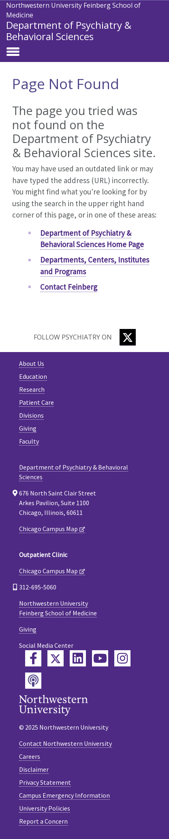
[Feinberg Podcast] (33, 680)
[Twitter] (128, 337)
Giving (27, 428)
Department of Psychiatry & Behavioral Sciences (68, 30)
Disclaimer (34, 769)
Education (33, 376)
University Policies (44, 808)
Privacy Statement (45, 782)
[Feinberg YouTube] (100, 658)
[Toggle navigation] (12, 52)
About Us (31, 363)
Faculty (29, 441)
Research (32, 389)
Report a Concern (43, 821)
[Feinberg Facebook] (33, 658)
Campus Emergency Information (64, 795)
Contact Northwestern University (65, 743)
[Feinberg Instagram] (122, 658)
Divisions (31, 415)
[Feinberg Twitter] (55, 658)
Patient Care (36, 402)
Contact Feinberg (68, 287)
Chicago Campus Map (48, 529)
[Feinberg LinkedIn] (78, 658)
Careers (29, 756)
